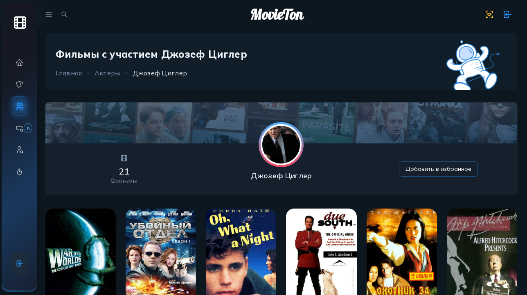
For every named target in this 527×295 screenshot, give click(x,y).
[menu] (48, 14)
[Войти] (20, 263)
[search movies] (64, 14)
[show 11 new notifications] (507, 14)
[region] (19, 143)
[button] (19, 62)
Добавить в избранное (438, 168)
